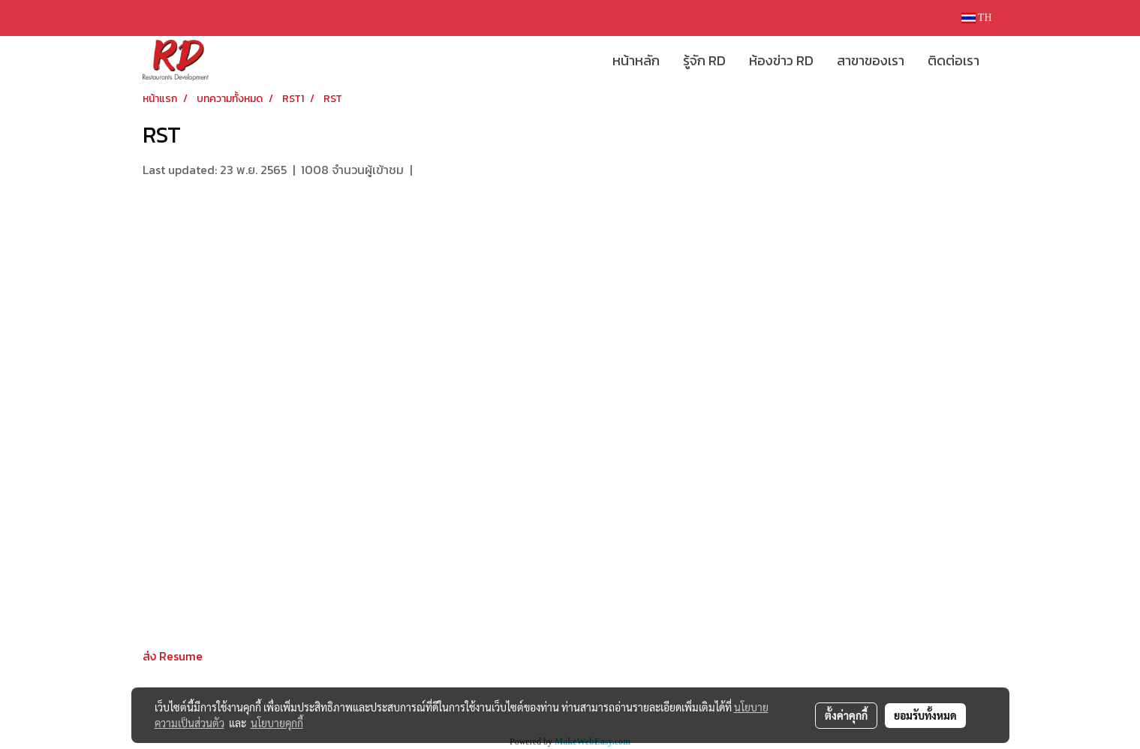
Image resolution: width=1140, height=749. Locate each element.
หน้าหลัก (636, 60)
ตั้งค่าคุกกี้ (846, 715)
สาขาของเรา (870, 60)
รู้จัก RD (704, 60)
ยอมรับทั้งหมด (925, 715)
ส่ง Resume (173, 656)
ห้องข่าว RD (781, 60)
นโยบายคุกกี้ (277, 722)
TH (976, 17)
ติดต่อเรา (953, 60)
